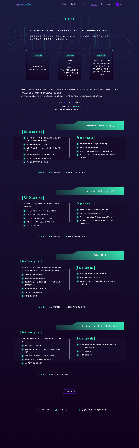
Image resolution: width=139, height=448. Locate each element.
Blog (85, 4)
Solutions (74, 4)
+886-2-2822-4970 (43, 436)
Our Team (63, 4)
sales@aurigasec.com (66, 436)
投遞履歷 (69, 418)
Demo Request (106, 4)
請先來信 (76, 133)
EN (121, 4)
